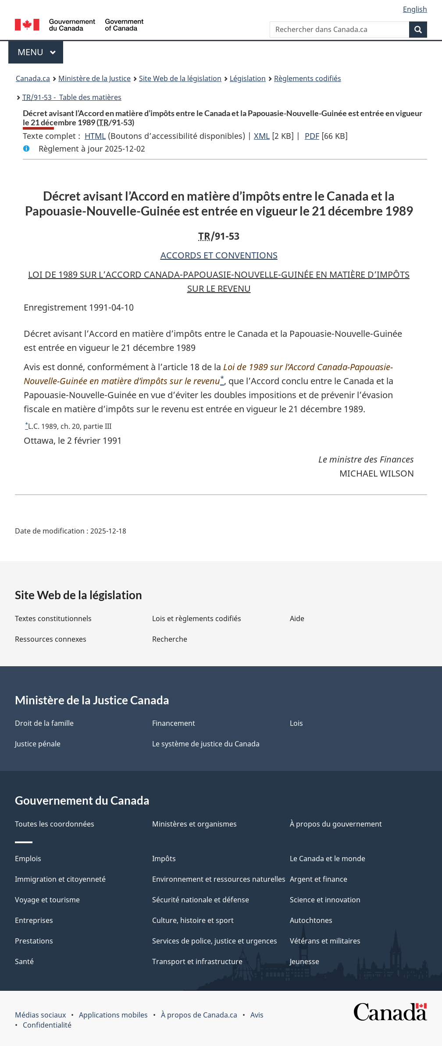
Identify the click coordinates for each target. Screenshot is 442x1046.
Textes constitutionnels (53, 618)
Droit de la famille (44, 723)
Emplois (28, 858)
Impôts (164, 858)
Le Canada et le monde (327, 858)
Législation (248, 78)
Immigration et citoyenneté (60, 879)
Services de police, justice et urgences (214, 941)
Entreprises (34, 920)
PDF (312, 136)
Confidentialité (47, 1025)
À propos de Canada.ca (199, 1015)
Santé (24, 961)
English (415, 9)
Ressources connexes (50, 639)
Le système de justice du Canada (206, 744)
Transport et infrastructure (197, 961)
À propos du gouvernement (336, 824)
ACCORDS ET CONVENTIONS (219, 255)
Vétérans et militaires (325, 941)
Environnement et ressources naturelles (218, 879)
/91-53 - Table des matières (71, 97)
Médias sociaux (40, 1015)
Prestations (34, 941)
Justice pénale (38, 744)
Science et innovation (325, 900)
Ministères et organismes (194, 824)
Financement (173, 723)
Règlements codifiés (307, 78)
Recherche (169, 639)
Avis (257, 1015)
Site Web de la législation (180, 78)
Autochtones (311, 920)
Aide (297, 618)
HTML (95, 136)
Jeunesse (304, 961)
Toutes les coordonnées (54, 824)
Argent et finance (318, 879)
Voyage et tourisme (47, 900)
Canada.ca (33, 78)
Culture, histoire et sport (193, 920)
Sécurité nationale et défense (200, 900)
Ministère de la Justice (94, 78)
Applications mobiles (113, 1015)
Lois (296, 723)
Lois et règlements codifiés (196, 618)
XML (262, 136)
